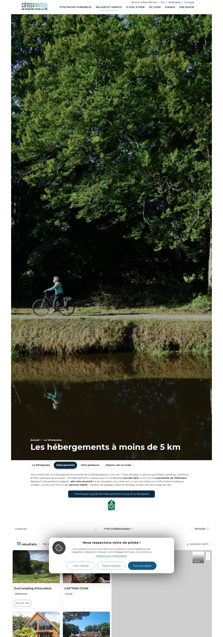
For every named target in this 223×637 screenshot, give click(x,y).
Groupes (189, 2)
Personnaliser (111, 565)
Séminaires (174, 2)
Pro (163, 2)
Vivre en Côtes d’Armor (144, 2)
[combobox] (56, 529)
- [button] (208, 558)
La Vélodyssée (53, 440)
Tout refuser (81, 565)
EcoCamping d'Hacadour (33, 588)
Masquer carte (198, 544)
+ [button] (208, 554)
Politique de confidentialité (111, 556)
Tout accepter (142, 565)
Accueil (35, 440)
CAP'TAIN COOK (76, 588)
